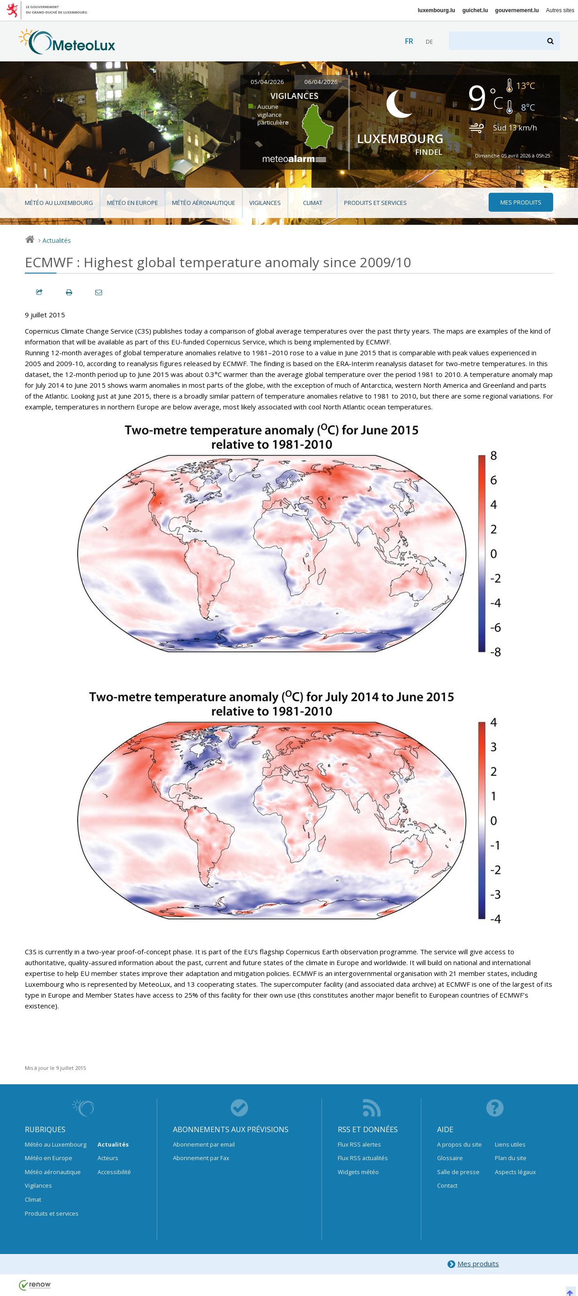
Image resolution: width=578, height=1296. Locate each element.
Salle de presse (458, 1172)
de (429, 42)
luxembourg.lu (436, 10)
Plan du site (511, 1158)
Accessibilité (114, 1172)
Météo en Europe (132, 203)
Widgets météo (358, 1172)
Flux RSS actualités (363, 1158)
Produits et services (375, 203)
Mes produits (473, 1264)
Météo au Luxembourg (59, 203)
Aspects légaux (515, 1172)
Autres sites (560, 10)
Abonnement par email (204, 1144)
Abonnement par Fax (201, 1158)
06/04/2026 (321, 82)
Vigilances (265, 203)
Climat (312, 203)
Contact (447, 1185)
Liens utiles (510, 1144)
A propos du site (459, 1144)
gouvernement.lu (517, 10)
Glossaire (450, 1158)
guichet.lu (475, 10)
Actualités (56, 240)
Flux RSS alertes (359, 1144)
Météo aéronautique (203, 203)
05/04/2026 (267, 82)
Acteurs (108, 1158)
